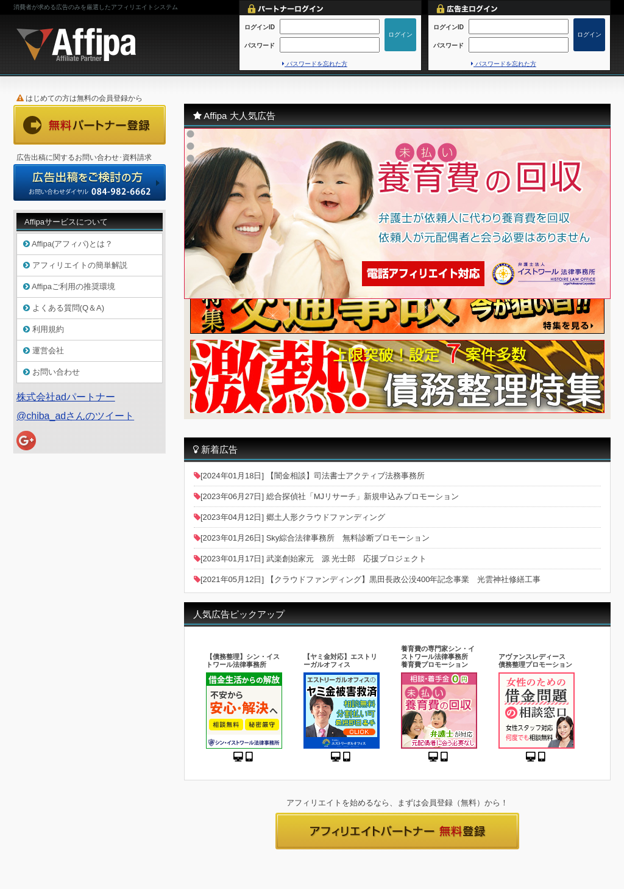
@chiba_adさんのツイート (75, 416)
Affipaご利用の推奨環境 (69, 286)
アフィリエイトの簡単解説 (75, 265)
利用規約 (43, 329)
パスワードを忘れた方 (314, 63)
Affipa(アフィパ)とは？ (68, 243)
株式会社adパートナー (65, 397)
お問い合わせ (51, 371)
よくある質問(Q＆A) (63, 307)
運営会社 (43, 350)
